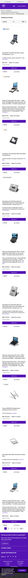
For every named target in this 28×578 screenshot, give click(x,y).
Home (2, 10)
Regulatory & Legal (7, 561)
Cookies (8, 563)
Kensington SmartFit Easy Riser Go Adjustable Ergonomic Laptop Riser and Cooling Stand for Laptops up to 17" (13, 202)
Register (24, 6)
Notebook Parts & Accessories (8, 13)
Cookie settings (14, 566)
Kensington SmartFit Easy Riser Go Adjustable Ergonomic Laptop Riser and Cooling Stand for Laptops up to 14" (13, 306)
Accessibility (20, 563)
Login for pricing (6, 64)
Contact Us (5, 543)
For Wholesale (20, 1)
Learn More (5, 59)
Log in (19, 6)
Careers (20, 564)
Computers (8, 10)
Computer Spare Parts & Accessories (9, 12)
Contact (8, 564)
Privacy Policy (20, 561)
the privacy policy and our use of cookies (8, 575)
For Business (8, 1)
